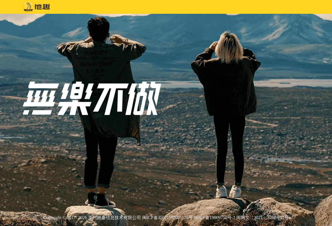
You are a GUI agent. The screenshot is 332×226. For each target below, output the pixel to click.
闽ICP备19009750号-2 (214, 217)
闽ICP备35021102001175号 (167, 217)
